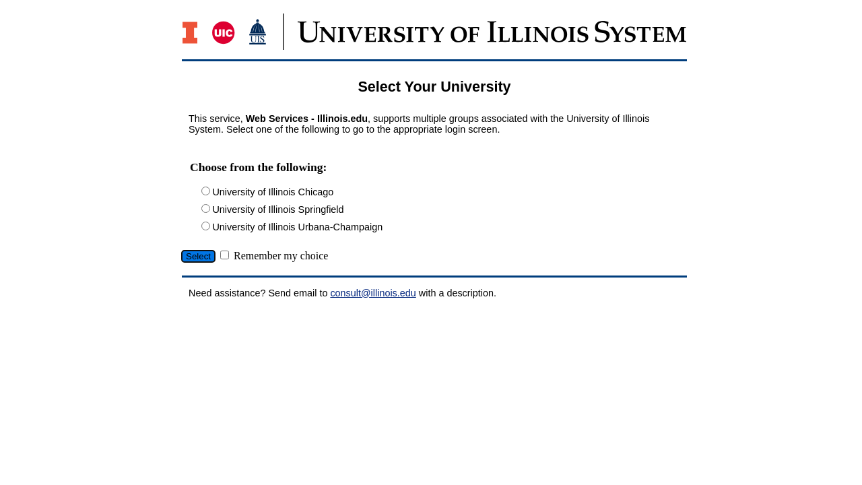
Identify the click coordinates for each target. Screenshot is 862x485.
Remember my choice (281, 255)
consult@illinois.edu (373, 293)
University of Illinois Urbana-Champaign (297, 227)
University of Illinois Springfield (277, 209)
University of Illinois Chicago (272, 192)
